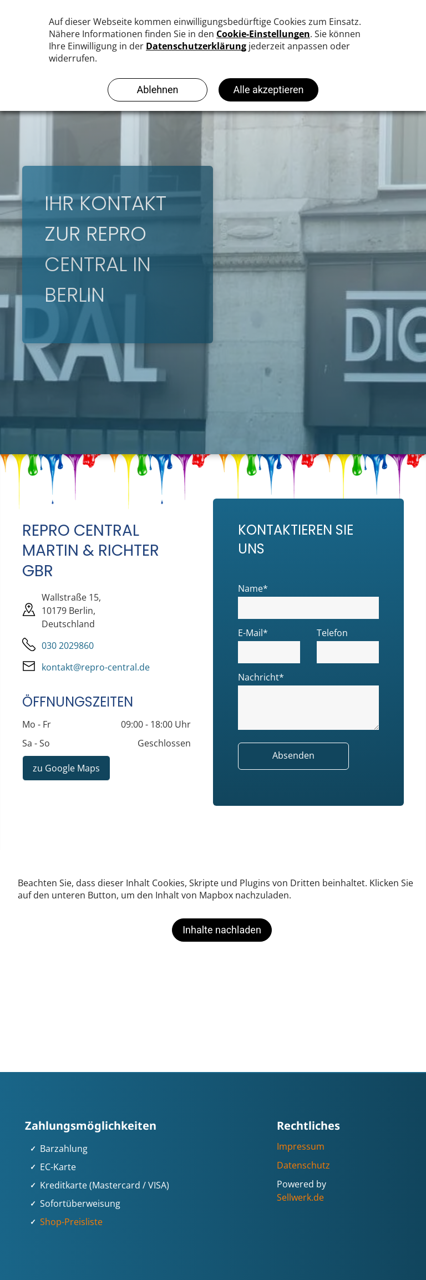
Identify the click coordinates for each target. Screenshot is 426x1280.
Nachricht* (261, 677)
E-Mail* (253, 633)
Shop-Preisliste (71, 1222)
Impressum (300, 1146)
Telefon (332, 633)
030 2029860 (68, 645)
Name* (253, 588)
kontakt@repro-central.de (96, 667)
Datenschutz (303, 1165)
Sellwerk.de (300, 1197)
